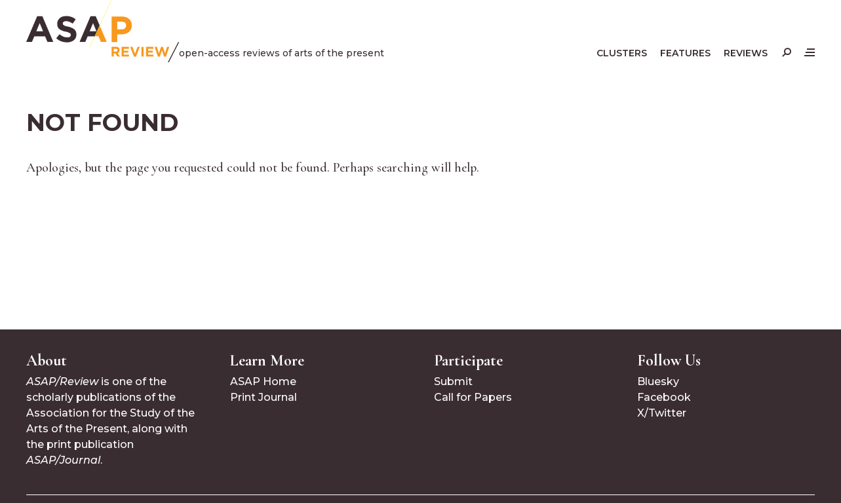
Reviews (746, 53)
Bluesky (658, 381)
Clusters (622, 53)
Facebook (664, 397)
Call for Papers (473, 397)
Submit (453, 381)
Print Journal (263, 397)
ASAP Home (263, 381)
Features (685, 53)
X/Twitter (661, 413)
